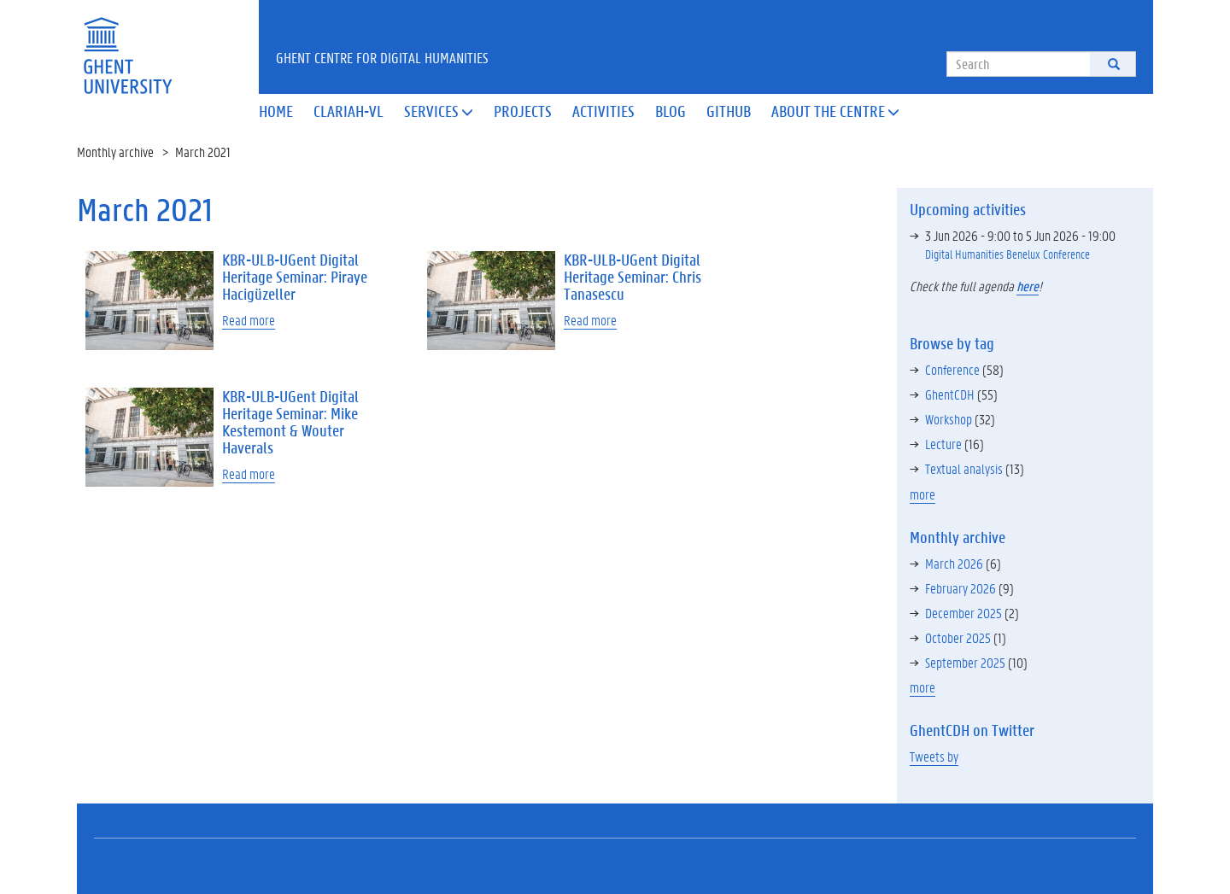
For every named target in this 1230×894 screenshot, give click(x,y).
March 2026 (954, 563)
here (1027, 286)
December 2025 (963, 613)
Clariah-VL (348, 111)
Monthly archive (115, 152)
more (922, 494)
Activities (603, 111)
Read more (248, 320)
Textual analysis (964, 468)
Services (438, 111)
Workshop (948, 419)
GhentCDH (950, 394)
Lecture (943, 444)
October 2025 (958, 637)
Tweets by (934, 756)
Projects (523, 111)
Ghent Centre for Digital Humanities (382, 57)
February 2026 (960, 588)
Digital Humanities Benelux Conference (1007, 253)
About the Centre (835, 111)
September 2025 (965, 662)
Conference (952, 369)
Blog (670, 111)
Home (276, 111)
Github (728, 111)
